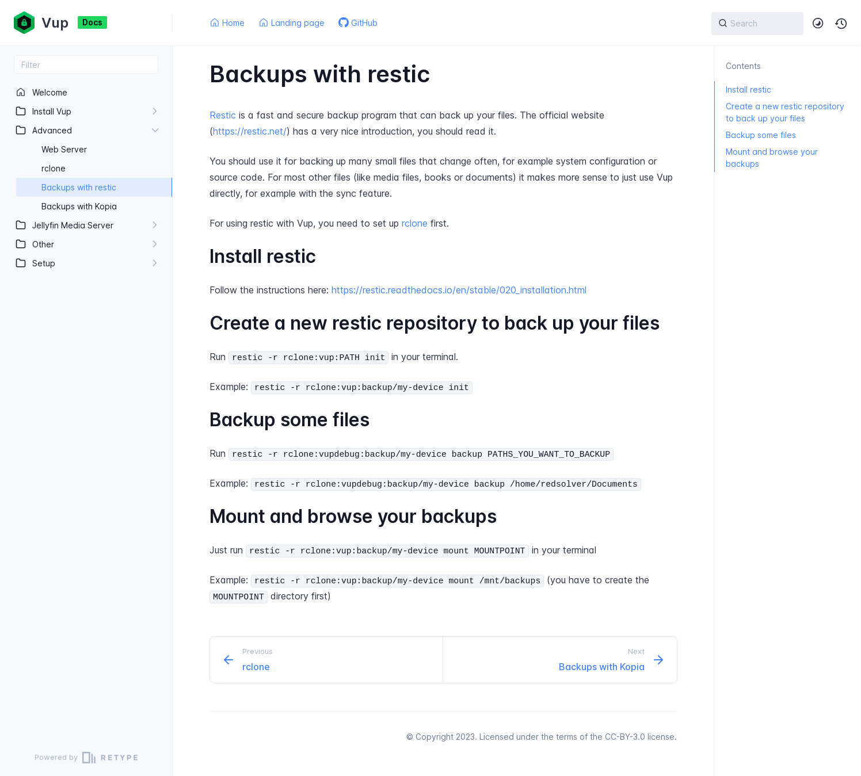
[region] (86, 406)
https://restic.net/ (250, 131)
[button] (841, 23)
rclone (415, 223)
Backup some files (755, 135)
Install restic (742, 89)
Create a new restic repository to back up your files (779, 112)
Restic (222, 115)
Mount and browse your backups (766, 157)
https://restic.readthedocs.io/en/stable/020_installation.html (459, 290)
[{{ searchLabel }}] (757, 23)
